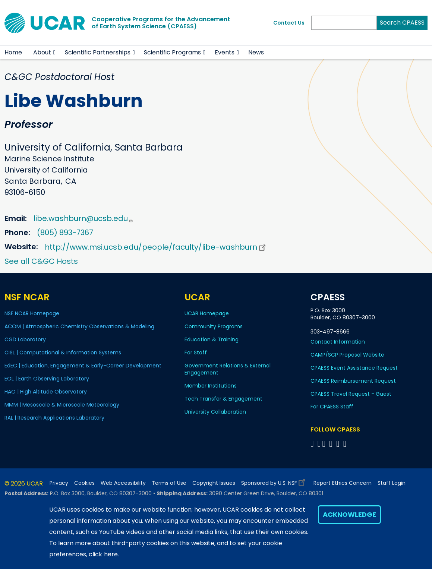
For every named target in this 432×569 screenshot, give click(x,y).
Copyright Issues (213, 483)
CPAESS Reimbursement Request (353, 381)
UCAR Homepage (207, 313)
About (42, 52)
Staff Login (392, 483)
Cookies (84, 483)
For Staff (196, 352)
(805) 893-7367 (65, 232)
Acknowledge (349, 514)
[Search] (344, 23)
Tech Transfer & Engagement (223, 398)
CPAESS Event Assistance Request (354, 368)
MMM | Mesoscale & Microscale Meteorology (61, 404)
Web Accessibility (123, 483)
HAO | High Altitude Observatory (45, 391)
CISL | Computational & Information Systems (62, 352)
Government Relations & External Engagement (228, 369)
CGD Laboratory (25, 339)
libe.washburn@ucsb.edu (83, 218)
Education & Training (212, 339)
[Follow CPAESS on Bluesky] (319, 443)
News (256, 52)
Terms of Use (169, 483)
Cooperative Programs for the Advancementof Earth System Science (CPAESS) (161, 23)
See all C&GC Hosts (41, 261)
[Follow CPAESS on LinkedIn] (332, 443)
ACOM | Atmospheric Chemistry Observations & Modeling (79, 326)
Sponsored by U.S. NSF (274, 481)
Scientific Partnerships (97, 52)
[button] (54, 52)
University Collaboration (215, 411)
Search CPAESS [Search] (402, 22)
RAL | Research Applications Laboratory (54, 417)
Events (224, 52)
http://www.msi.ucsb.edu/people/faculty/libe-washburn (156, 247)
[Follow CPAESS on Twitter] (325, 443)
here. (111, 554)
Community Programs (214, 326)
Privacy (59, 483)
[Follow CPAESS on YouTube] (346, 443)
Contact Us (289, 22)
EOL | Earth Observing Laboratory (46, 378)
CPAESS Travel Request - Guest (350, 394)
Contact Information (337, 341)
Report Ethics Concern (342, 483)
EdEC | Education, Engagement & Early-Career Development (82, 365)
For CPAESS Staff (331, 406)
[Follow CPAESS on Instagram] (339, 443)
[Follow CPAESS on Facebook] (313, 443)
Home (13, 52)
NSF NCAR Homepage (31, 313)
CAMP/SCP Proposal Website (347, 354)
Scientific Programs (172, 52)
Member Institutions (211, 385)
